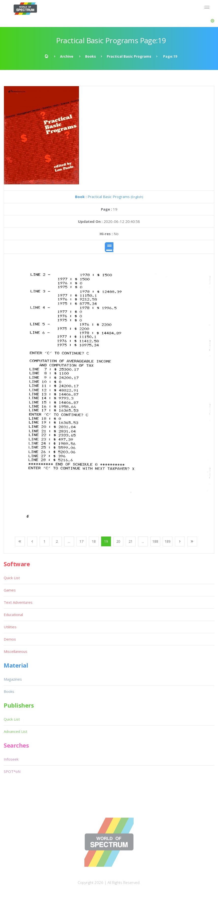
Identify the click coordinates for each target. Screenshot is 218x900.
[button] (212, 20)
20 (118, 541)
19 (106, 541)
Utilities (10, 626)
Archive (66, 56)
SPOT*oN (12, 771)
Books (90, 56)
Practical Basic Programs (129, 56)
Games (10, 590)
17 (81, 541)
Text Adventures (18, 602)
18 (94, 541)
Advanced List (15, 731)
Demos (10, 639)
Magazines (13, 679)
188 (155, 541)
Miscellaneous (15, 651)
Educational (13, 614)
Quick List (12, 577)
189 (168, 541)
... (69, 541)
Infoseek (11, 759)
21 (131, 541)
